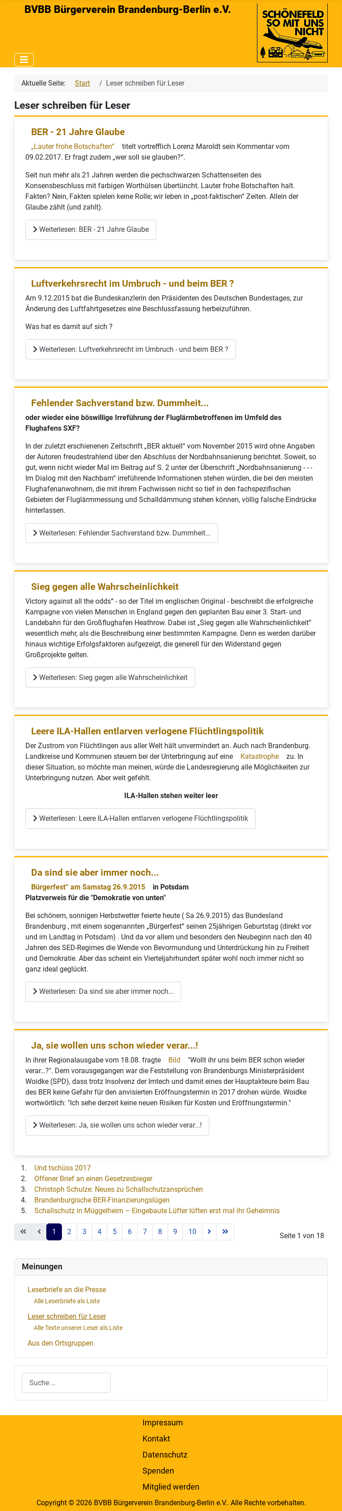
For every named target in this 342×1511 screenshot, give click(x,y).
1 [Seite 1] (54, 1231)
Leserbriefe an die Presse (67, 1289)
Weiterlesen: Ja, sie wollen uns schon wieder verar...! (117, 1125)
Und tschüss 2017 (62, 1168)
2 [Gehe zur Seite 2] (69, 1231)
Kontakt (156, 1438)
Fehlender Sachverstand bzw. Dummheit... (120, 403)
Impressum (162, 1422)
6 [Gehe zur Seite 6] (130, 1231)
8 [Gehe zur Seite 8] (160, 1231)
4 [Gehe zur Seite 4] (100, 1231)
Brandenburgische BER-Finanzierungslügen (102, 1200)
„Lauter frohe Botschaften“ (73, 146)
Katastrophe (259, 756)
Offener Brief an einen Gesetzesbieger (93, 1178)
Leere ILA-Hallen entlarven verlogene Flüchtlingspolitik (147, 731)
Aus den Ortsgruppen (61, 1343)
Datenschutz (164, 1454)
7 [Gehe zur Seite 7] (145, 1231)
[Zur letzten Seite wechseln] (225, 1231)
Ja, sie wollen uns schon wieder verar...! (114, 1045)
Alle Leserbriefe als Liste (67, 1301)
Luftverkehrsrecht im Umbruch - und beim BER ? (132, 283)
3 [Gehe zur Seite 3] (84, 1231)
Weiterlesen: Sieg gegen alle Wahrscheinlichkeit (110, 677)
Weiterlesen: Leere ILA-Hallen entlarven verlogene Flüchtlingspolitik (140, 818)
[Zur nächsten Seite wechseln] (209, 1231)
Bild (174, 1060)
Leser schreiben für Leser (67, 1316)
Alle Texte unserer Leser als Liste (78, 1327)
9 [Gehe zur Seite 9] (175, 1231)
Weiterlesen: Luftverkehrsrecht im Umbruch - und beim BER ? (130, 349)
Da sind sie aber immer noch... (95, 872)
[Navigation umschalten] (24, 59)
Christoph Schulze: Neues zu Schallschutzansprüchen (118, 1189)
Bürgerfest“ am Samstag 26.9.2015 (88, 887)
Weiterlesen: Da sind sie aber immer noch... (103, 991)
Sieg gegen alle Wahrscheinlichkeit (105, 586)
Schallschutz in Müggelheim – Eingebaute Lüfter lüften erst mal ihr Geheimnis (157, 1210)
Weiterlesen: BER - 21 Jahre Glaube (91, 229)
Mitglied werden (171, 1486)
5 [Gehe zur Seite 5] (115, 1231)
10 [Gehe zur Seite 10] (192, 1231)
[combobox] (66, 1383)
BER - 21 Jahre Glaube (78, 132)
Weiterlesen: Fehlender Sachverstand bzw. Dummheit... (122, 533)
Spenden (158, 1470)
